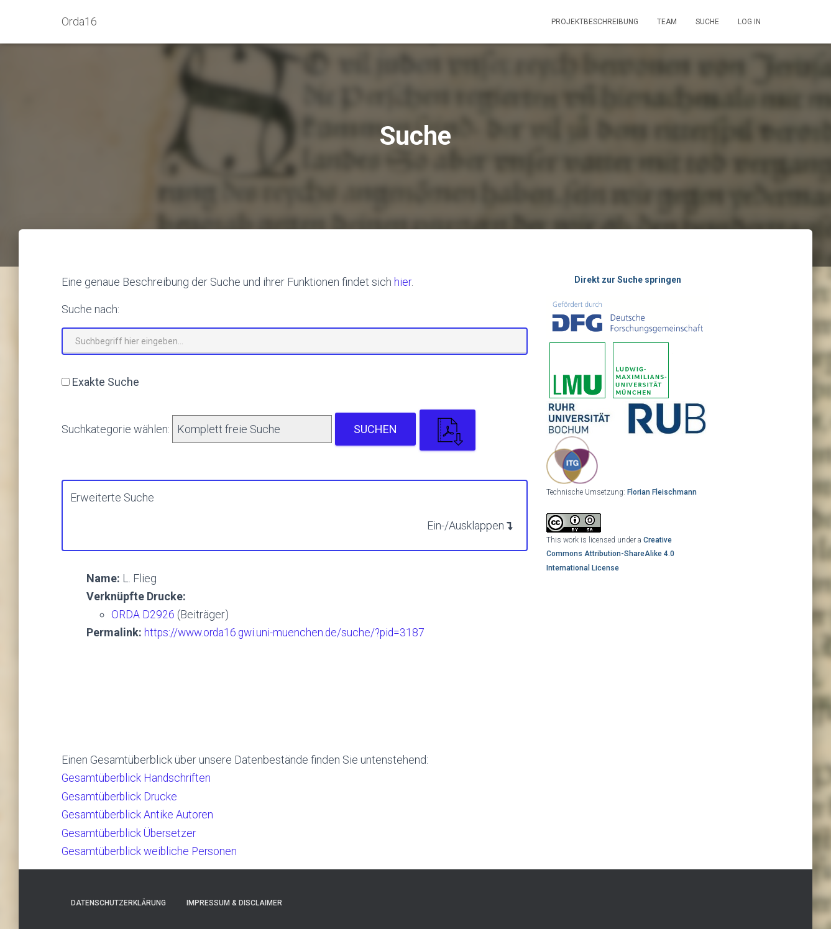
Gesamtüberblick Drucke (121, 795)
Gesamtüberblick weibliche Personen (152, 849)
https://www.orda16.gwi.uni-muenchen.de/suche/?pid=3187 (288, 632)
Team (667, 21)
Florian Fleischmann (662, 492)
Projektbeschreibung (594, 21)
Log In (749, 21)
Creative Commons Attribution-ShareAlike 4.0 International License (610, 554)
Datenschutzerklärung (118, 902)
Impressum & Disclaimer (234, 902)
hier (402, 281)
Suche (707, 21)
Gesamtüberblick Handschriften (138, 777)
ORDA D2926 (143, 614)
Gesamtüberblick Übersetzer (131, 831)
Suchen (375, 429)
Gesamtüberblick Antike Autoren (139, 813)
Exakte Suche (105, 381)
